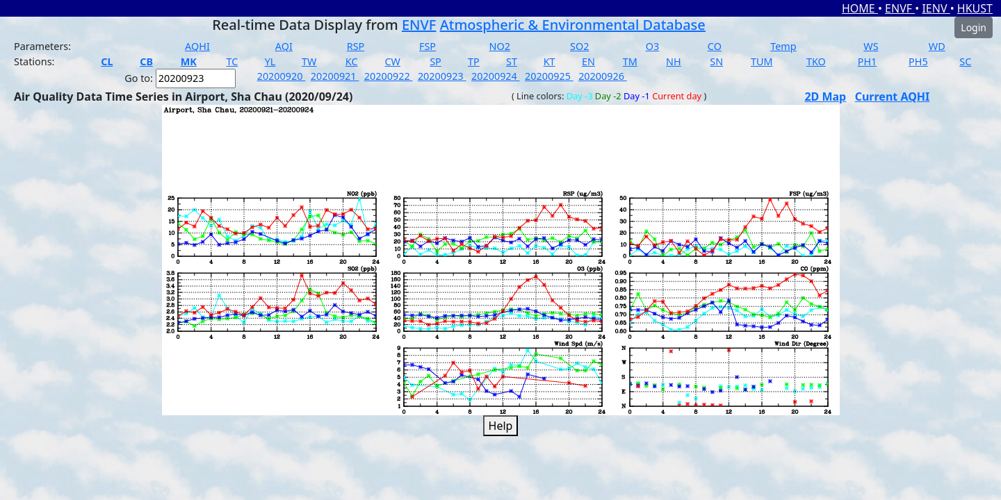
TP (474, 61)
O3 (652, 46)
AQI (284, 46)
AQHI (197, 46)
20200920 (281, 76)
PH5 (918, 61)
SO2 (579, 46)
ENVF (900, 8)
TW (309, 61)
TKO (816, 61)
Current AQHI (892, 96)
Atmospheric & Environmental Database (573, 24)
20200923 (442, 76)
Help (501, 425)
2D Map (825, 96)
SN (716, 61)
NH (673, 61)
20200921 (335, 76)
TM (630, 61)
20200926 (602, 76)
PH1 (867, 61)
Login (973, 27)
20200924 (495, 76)
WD (937, 46)
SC (965, 61)
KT (549, 61)
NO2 (499, 46)
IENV (936, 8)
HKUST (975, 8)
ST (511, 61)
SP (435, 61)
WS (870, 46)
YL (270, 61)
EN (588, 61)
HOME (860, 8)
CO (715, 46)
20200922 (388, 76)
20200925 (549, 76)
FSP (427, 46)
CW (392, 61)
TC (232, 61)
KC (351, 61)
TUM (762, 61)
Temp (783, 46)
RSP (356, 46)
